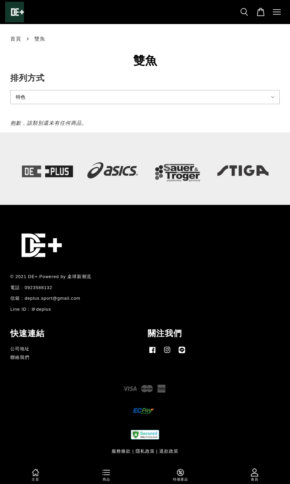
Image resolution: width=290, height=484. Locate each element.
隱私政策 (145, 451)
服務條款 (121, 451)
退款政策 (168, 451)
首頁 (15, 39)
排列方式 (27, 77)
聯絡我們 (20, 357)
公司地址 (20, 348)
